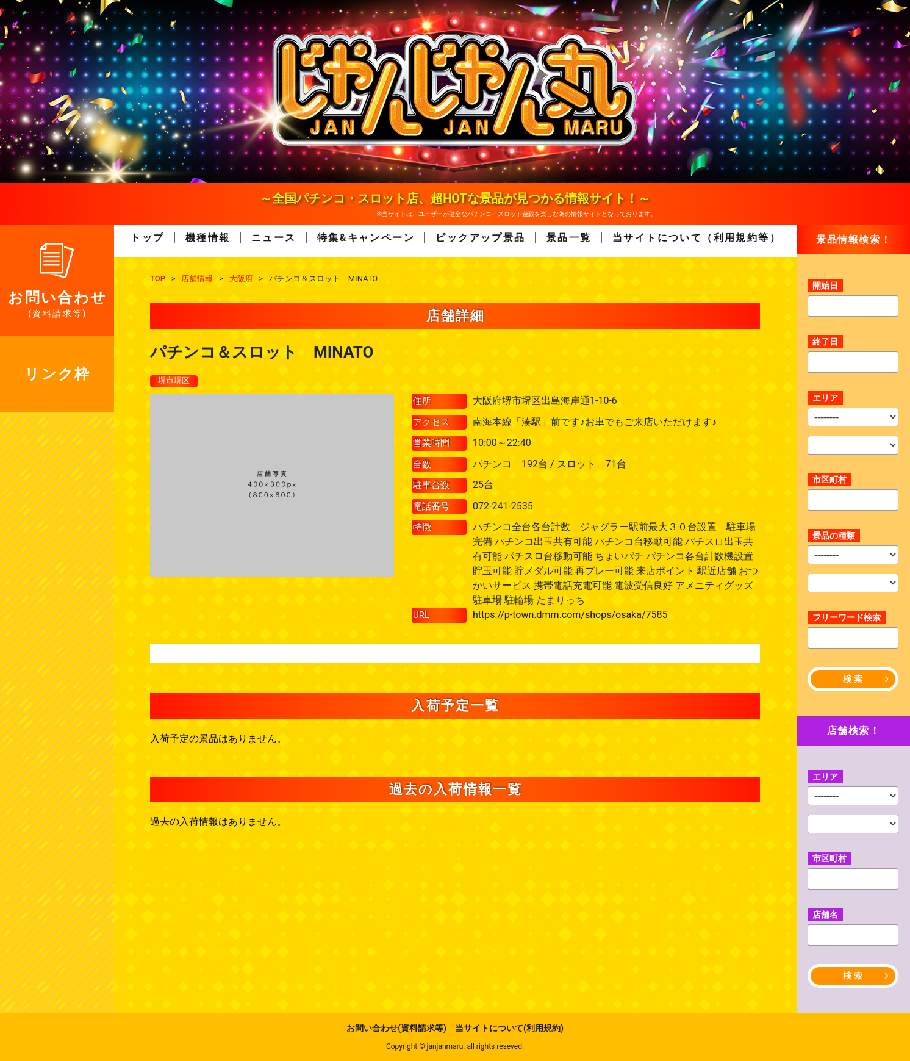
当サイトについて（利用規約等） (696, 237)
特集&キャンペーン (366, 237)
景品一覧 (569, 237)
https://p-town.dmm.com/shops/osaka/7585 (570, 615)
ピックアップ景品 (480, 237)
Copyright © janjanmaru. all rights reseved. (455, 1046)
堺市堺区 (175, 381)
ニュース (273, 237)
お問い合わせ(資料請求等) (396, 1028)
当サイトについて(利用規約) (509, 1028)
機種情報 (208, 237)
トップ (147, 237)
